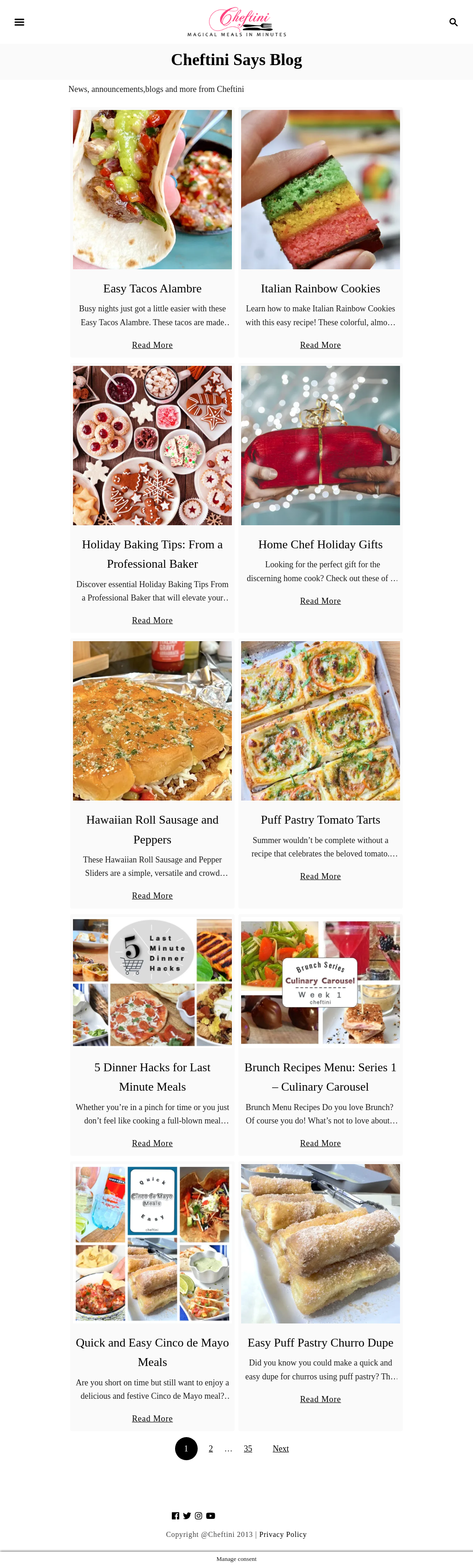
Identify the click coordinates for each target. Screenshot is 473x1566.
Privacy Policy (283, 1534)
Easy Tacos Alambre (152, 288)
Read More (152, 345)
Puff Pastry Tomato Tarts (321, 819)
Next (281, 1448)
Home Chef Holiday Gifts (320, 544)
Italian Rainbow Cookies (321, 288)
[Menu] (19, 22)
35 (248, 1448)
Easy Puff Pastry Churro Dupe (321, 1342)
